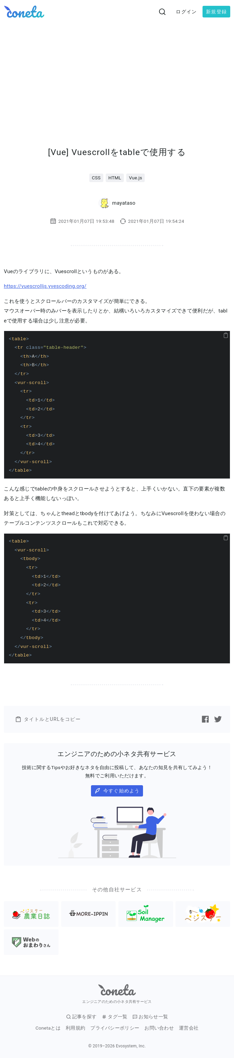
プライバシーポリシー (114, 1028)
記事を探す (81, 1016)
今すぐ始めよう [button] (117, 791)
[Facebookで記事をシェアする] (205, 719)
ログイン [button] (186, 11)
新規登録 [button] (216, 11)
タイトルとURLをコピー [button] (48, 719)
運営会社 (188, 1028)
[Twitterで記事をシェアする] (217, 719)
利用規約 (75, 1028)
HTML (114, 177)
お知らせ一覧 (150, 1016)
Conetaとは (48, 1028)
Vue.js (135, 177)
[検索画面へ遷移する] (162, 11)
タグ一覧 (114, 1016)
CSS (96, 177)
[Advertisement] (117, 75)
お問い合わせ (159, 1028)
